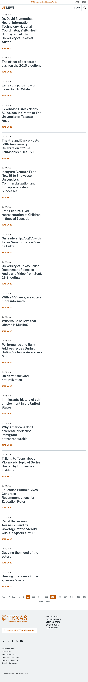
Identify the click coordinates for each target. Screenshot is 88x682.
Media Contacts (53, 622)
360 (40, 597)
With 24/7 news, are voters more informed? (21, 299)
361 (46, 597)
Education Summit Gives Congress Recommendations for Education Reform (20, 495)
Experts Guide (52, 625)
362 (52, 597)
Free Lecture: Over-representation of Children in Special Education (21, 215)
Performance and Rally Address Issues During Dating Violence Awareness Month (22, 350)
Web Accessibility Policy (10, 660)
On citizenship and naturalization (15, 378)
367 (84, 597)
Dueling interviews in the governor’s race (20, 578)
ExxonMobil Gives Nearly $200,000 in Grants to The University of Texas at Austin (21, 115)
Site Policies (6, 652)
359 (33, 597)
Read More (7, 48)
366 (78, 597)
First (3, 597)
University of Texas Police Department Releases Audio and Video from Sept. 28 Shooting (22, 271)
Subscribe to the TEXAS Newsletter (19, 630)
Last (48, 602)
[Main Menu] (77, 8)
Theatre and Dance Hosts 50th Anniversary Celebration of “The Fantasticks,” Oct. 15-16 (20, 146)
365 (71, 597)
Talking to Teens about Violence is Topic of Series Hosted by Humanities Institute (21, 464)
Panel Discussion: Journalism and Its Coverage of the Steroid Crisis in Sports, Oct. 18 (19, 527)
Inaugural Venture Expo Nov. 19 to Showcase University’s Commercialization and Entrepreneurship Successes (19, 181)
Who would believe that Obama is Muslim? (19, 323)
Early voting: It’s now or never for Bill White (19, 87)
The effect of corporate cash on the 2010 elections (21, 64)
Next (41, 602)
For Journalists (53, 619)
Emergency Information (10, 657)
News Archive (52, 628)
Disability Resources (9, 663)
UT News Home (52, 616)
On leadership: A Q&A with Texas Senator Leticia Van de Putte (21, 242)
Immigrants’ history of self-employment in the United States (22, 403)
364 (65, 597)
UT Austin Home (8, 649)
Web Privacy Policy (9, 655)
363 (59, 597)
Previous (12, 597)
